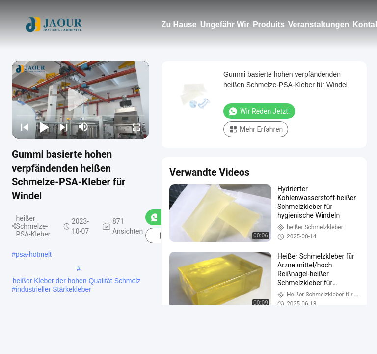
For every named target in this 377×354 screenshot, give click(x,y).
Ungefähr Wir (224, 24)
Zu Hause (179, 24)
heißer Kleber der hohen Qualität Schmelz (77, 281)
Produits (269, 24)
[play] (80, 100)
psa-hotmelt (34, 254)
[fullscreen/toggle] (136, 126)
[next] (64, 126)
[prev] (24, 126)
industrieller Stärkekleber (53, 289)
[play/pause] (44, 126)
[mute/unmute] (83, 126)
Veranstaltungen (318, 24)
